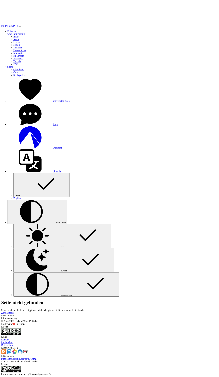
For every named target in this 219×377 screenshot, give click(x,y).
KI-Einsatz (18, 56)
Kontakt (5, 339)
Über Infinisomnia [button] (16, 34)
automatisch (66, 284)
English (17, 198)
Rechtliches (7, 342)
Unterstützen (19, 50)
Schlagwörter (19, 75)
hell (62, 236)
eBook (16, 45)
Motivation (18, 53)
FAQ (15, 64)
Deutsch (41, 184)
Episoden (11, 31)
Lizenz (16, 42)
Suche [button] (10, 66)
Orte (15, 72)
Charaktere (18, 69)
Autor (16, 39)
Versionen (18, 58)
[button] (34, 171)
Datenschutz (7, 345)
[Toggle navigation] (20, 26)
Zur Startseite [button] (7, 313)
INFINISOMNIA (9, 26)
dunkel (64, 260)
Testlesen (17, 47)
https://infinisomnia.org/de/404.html (18, 359)
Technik (17, 61)
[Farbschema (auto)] (37, 212)
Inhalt (16, 36)
